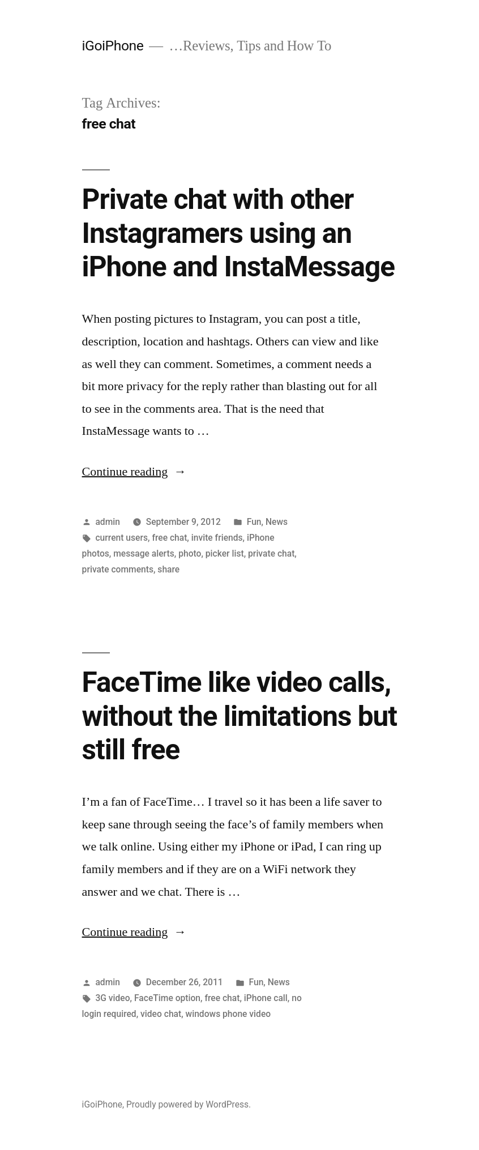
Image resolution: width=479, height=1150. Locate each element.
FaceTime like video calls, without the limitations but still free (239, 716)
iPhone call (266, 998)
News (277, 521)
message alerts (143, 553)
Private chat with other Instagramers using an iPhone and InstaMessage (238, 233)
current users (121, 537)
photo (189, 553)
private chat (271, 553)
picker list (225, 553)
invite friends (217, 537)
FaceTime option (167, 998)
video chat (160, 1013)
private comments (117, 569)
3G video (112, 998)
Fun (254, 521)
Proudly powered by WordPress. (188, 1104)
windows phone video (228, 1013)
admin (107, 521)
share (168, 569)
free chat (169, 537)
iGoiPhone (113, 45)
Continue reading (134, 472)
